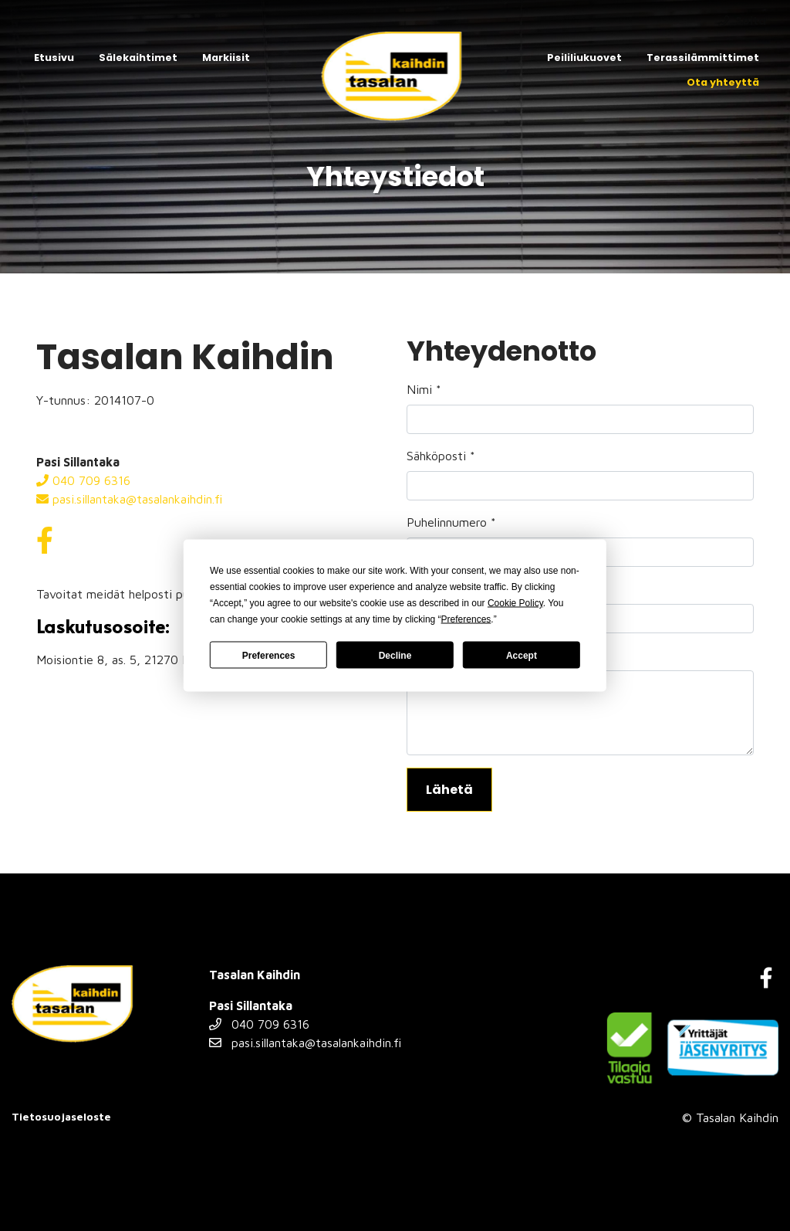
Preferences (268, 654)
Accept (521, 654)
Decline (395, 654)
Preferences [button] (466, 619)
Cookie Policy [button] (515, 603)
